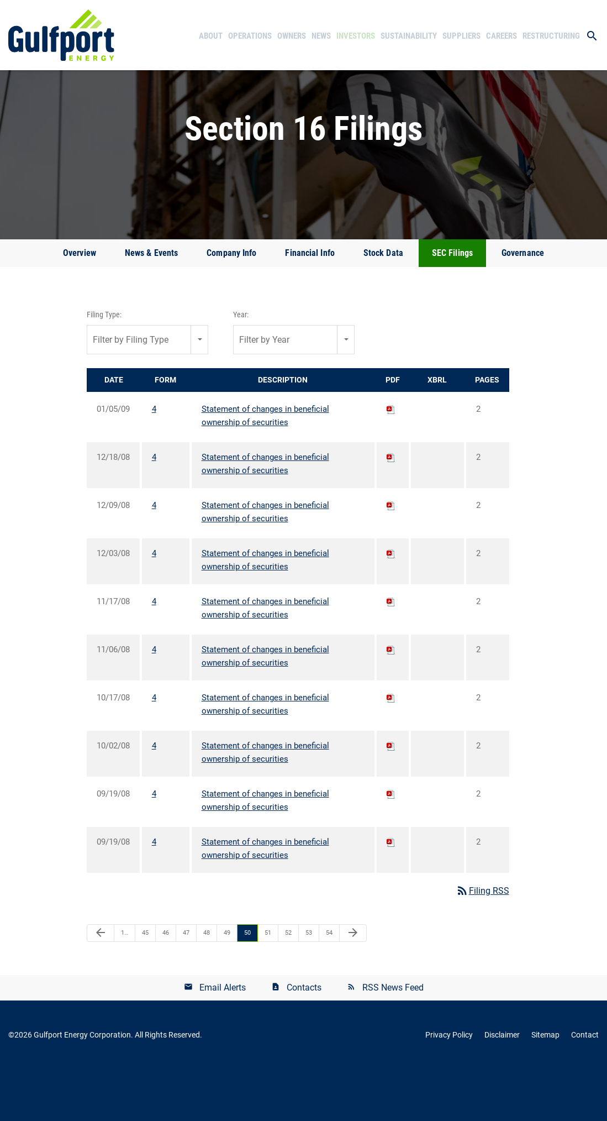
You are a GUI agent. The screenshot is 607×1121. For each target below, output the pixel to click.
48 (206, 984)
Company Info (231, 305)
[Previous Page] (100, 985)
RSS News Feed (393, 1039)
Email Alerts (222, 1039)
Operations (250, 36)
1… (124, 984)
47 (186, 984)
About (211, 36)
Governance (523, 305)
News (321, 36)
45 (145, 984)
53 (308, 984)
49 (227, 984)
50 (247, 984)
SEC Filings (452, 305)
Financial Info (309, 305)
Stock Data (383, 305)
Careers (501, 36)
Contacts (304, 1039)
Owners (291, 36)
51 (268, 984)
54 (329, 984)
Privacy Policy (449, 1087)
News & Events (151, 305)
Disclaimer (502, 1087)
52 (288, 984)
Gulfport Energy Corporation (82, 1086)
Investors (355, 36)
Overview (79, 305)
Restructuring (551, 36)
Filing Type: (104, 366)
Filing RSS (482, 942)
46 (165, 984)
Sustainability (409, 36)
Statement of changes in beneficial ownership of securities (265, 467)
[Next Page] (353, 985)
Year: (241, 366)
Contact (585, 1087)
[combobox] (147, 391)
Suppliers (461, 36)
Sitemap (545, 1087)
